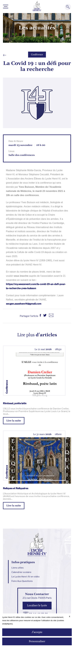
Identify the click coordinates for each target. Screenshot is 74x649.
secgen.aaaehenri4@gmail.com (23, 303)
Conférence (37, 54)
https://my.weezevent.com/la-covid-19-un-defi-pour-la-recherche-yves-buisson (36, 286)
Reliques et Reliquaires (15, 488)
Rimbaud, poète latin (14, 403)
